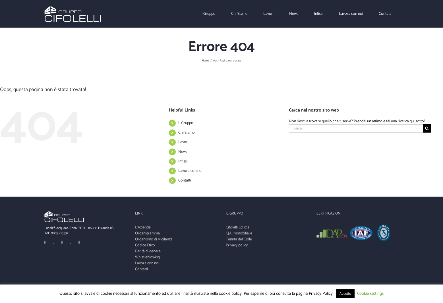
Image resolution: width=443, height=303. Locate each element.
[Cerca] (427, 128)
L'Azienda (143, 227)
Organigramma (147, 233)
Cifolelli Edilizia (238, 227)
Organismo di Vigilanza (154, 239)
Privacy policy (237, 245)
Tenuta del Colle (239, 239)
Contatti (184, 180)
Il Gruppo (185, 123)
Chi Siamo (186, 132)
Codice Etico (145, 245)
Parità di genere (148, 251)
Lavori (183, 142)
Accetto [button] (345, 294)
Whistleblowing (147, 257)
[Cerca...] (356, 128)
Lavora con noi (190, 171)
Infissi (183, 161)
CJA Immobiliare (239, 233)
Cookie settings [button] (370, 293)
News (182, 152)
